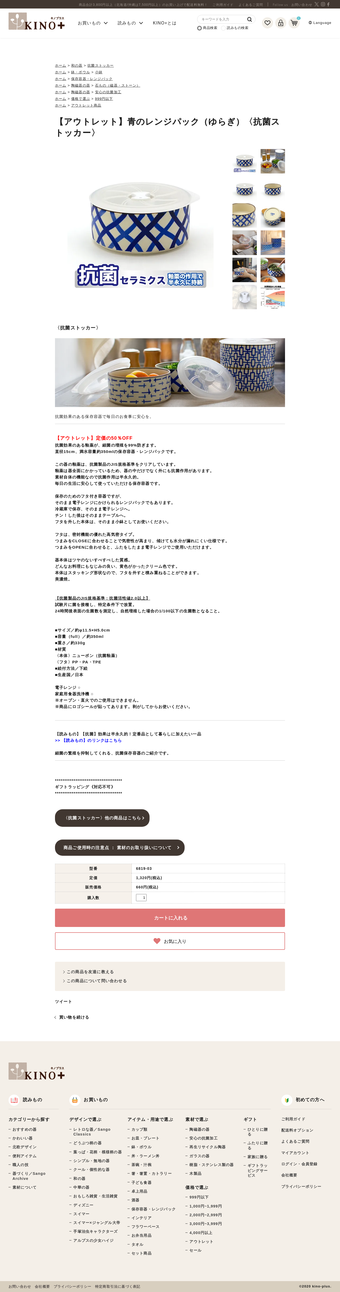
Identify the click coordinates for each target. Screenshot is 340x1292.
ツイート (63, 1001)
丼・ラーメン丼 (145, 1156)
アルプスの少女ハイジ (93, 1240)
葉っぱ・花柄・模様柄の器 (97, 1152)
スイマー (81, 1214)
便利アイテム (24, 1156)
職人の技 (20, 1165)
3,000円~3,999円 (205, 1224)
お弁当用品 (141, 1235)
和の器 (77, 65)
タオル (137, 1244)
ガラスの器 (199, 1156)
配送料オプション (297, 1130)
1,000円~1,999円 (205, 1206)
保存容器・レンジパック (92, 79)
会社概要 (289, 1175)
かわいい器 (22, 1138)
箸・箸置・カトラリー (151, 1173)
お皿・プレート (145, 1138)
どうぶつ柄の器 (87, 1143)
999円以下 (104, 99)
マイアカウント (295, 1153)
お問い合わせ (301, 5)
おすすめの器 (24, 1129)
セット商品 (141, 1253)
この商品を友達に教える (90, 971)
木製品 (195, 1173)
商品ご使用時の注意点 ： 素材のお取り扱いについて (119, 847)
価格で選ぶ (80, 99)
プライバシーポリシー (301, 1186)
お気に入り (170, 941)
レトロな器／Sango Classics (91, 1131)
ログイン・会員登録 (299, 1164)
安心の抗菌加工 (108, 92)
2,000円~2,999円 (205, 1215)
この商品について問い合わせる (97, 980)
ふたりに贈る (258, 1145)
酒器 (135, 1200)
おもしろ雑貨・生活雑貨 (95, 1196)
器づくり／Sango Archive (29, 1175)
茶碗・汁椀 (141, 1165)
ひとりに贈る (258, 1131)
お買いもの (88, 1099)
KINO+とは (165, 22)
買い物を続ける (74, 1017)
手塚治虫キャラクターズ (95, 1231)
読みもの (25, 1099)
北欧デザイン (24, 1147)
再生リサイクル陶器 (207, 1147)
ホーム (60, 65)
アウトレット (201, 1241)
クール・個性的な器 (91, 1169)
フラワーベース (145, 1227)
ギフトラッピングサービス (258, 1170)
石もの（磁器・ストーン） (117, 85)
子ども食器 (141, 1182)
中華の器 (81, 1187)
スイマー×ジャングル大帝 (96, 1223)
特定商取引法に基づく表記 (117, 1287)
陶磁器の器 (80, 85)
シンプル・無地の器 (91, 1161)
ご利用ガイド (222, 5)
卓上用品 (139, 1191)
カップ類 (139, 1129)
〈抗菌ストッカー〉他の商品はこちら (102, 817)
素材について (24, 1187)
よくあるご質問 (251, 5)
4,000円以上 (200, 1233)
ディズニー (83, 1205)
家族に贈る (258, 1157)
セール (195, 1250)
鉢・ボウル (80, 72)
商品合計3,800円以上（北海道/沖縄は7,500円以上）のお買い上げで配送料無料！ (143, 5)
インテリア (141, 1218)
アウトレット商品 (86, 105)
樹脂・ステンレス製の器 (211, 1165)
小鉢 (99, 72)
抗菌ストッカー (100, 65)
